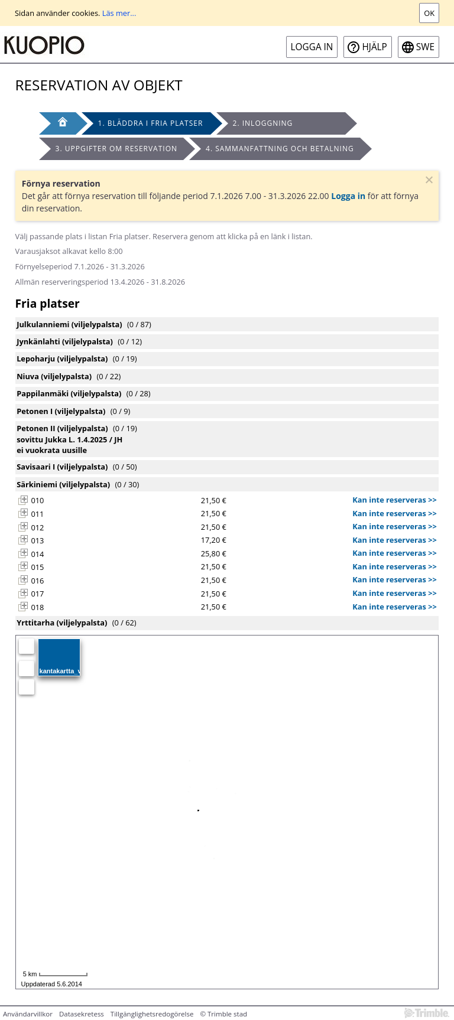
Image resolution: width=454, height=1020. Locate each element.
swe (425, 47)
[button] (23, 500)
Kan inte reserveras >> (394, 499)
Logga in (312, 47)
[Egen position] (26, 646)
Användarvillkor (28, 1013)
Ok (429, 13)
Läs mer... (119, 13)
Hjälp (374, 47)
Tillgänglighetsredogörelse (152, 1013)
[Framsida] (57, 123)
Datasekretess (81, 1013)
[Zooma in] (26, 668)
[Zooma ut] (26, 687)
